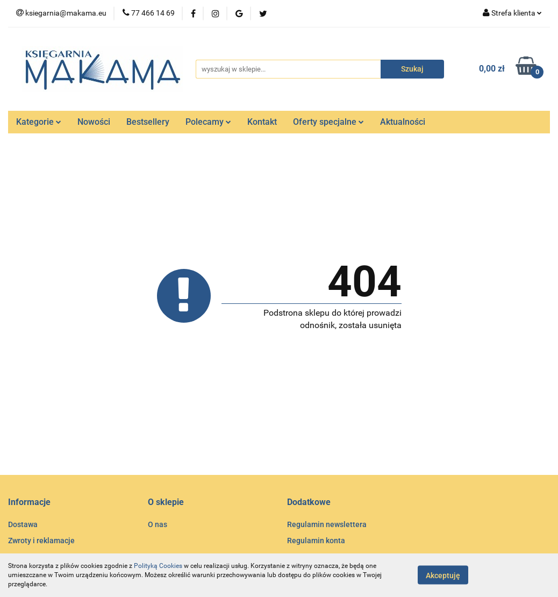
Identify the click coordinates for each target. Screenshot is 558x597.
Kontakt (262, 122)
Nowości (93, 122)
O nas (157, 524)
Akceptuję (443, 575)
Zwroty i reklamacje (41, 540)
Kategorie (38, 122)
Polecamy (208, 122)
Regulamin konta (316, 540)
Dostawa (23, 524)
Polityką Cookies (158, 566)
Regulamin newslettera (327, 524)
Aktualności (402, 122)
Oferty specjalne (328, 122)
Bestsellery (147, 122)
